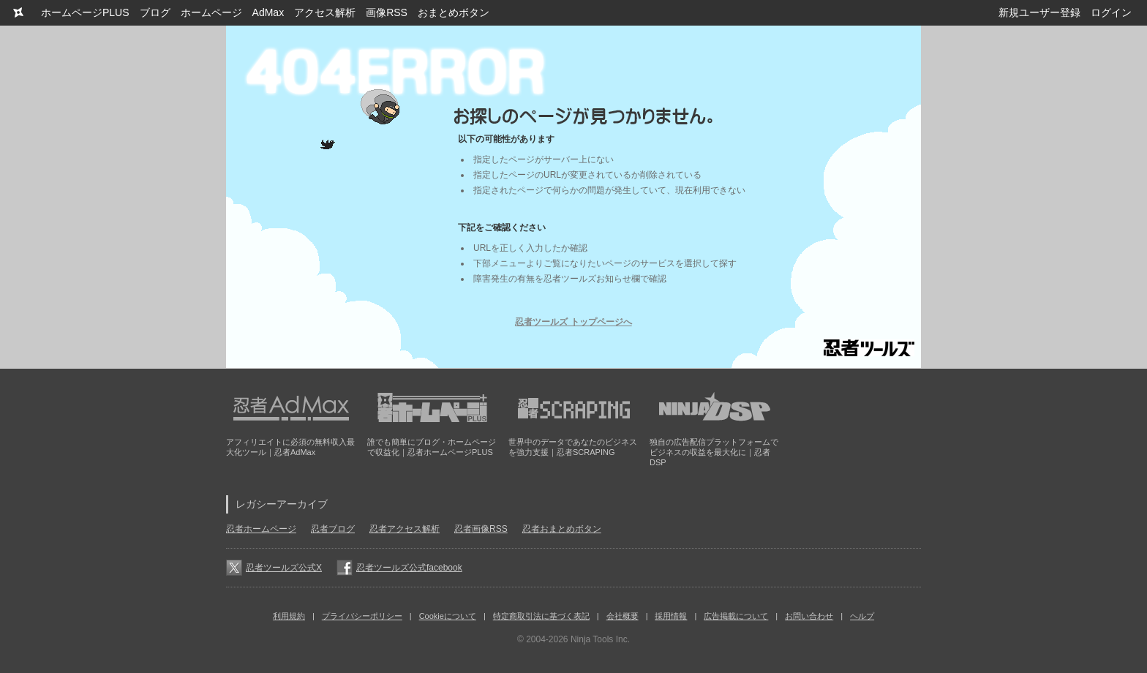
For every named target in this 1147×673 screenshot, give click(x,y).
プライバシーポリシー (362, 616)
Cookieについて (447, 616)
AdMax (268, 12)
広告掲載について (736, 616)
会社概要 (622, 616)
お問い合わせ (809, 616)
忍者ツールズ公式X (284, 568)
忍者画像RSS (481, 529)
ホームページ (211, 12)
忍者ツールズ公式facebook (409, 568)
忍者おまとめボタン (561, 529)
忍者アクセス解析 (404, 529)
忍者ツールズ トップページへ (573, 322)
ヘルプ (862, 616)
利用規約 (289, 616)
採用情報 (671, 616)
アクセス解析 (325, 12)
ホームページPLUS (85, 12)
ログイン (1111, 12)
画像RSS (386, 12)
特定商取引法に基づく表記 (541, 616)
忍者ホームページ (261, 529)
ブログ (155, 12)
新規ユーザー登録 (1039, 12)
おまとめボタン (453, 12)
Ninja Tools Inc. (600, 639)
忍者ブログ (333, 529)
